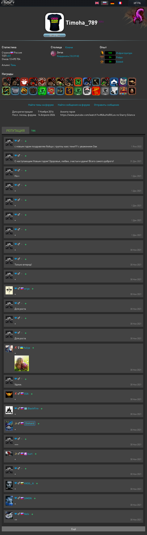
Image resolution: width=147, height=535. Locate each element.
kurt (30, 453)
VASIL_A (29, 483)
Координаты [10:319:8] (68, 56)
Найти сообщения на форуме (74, 104)
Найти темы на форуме (41, 104)
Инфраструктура (124, 53)
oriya (26, 288)
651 (9, 55)
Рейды (119, 57)
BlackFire (33, 408)
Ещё (73, 528)
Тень (13, 64)
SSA (26, 393)
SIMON (28, 498)
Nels (26, 513)
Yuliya (27, 347)
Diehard (29, 423)
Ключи (69, 47)
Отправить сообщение (106, 104)
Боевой (119, 61)
